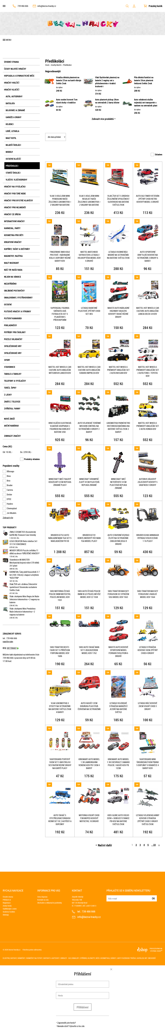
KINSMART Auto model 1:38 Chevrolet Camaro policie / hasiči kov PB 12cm (118, 764)
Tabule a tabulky (12, 373)
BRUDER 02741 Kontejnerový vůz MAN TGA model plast (89, 538)
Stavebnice (9, 366)
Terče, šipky (10, 387)
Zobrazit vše (8, 517)
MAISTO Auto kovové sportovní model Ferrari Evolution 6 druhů (118, 652)
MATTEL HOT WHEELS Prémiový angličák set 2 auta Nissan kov (118, 369)
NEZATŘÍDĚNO (10, 283)
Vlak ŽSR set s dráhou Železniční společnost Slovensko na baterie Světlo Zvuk (23, 587)
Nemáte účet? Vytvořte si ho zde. (71, 1026)
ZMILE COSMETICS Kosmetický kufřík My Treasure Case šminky (23, 533)
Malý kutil (11, 138)
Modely (9, 151)
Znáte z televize (12, 401)
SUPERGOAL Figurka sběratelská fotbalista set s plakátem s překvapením (60, 313)
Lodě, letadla (12, 131)
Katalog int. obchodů (146, 958)
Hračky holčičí (11, 82)
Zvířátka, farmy (12, 408)
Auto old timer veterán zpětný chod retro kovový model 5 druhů (147, 198)
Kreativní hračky (13, 242)
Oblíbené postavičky (14, 290)
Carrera (10, 489)
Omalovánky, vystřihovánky (18, 297)
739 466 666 (23, 5)
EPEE (9, 499)
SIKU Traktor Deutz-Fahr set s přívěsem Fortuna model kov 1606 (60, 652)
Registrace (6, 902)
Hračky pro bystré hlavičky (18, 200)
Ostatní (8, 304)
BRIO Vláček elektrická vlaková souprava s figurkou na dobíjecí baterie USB (60, 427)
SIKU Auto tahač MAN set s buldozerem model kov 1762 (89, 650)
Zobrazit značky (12, 435)
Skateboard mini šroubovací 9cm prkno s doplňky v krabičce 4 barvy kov (147, 764)
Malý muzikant (11, 262)
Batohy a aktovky (51, 958)
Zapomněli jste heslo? (66, 1022)
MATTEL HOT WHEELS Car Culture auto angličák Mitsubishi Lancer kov (59, 369)
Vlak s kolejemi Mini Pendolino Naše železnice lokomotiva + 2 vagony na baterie (23, 611)
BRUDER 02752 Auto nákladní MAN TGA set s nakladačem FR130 (59, 538)
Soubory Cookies (9, 911)
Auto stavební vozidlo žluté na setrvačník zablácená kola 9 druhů (118, 540)
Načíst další (105, 845)
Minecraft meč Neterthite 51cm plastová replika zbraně (118, 483)
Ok (153, 898)
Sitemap (6, 914)
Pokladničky (10, 325)
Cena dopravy (42, 896)
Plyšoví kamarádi (13, 318)
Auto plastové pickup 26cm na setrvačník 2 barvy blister (107, 101)
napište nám (8, 641)
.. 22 (153, 844)
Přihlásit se (7, 899)
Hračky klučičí (11, 89)
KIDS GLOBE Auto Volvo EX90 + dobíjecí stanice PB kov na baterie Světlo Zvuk (118, 820)
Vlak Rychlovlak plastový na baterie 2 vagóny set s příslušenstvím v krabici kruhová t (107, 82)
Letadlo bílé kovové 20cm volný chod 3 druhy (147, 706)
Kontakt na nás (43, 899)
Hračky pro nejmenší (15, 207)
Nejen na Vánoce (12, 276)
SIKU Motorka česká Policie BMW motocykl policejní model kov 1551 (60, 596)
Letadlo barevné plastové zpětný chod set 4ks (89, 310)
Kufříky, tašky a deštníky (17, 249)
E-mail (108, 896)
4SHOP (159, 951)
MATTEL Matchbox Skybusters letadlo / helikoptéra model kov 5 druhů (89, 256)
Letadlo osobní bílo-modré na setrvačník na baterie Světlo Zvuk (118, 254)
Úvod (47, 65)
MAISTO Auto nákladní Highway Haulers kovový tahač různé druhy (118, 312)
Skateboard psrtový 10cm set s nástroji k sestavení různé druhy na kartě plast (59, 764)
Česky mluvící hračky (15, 68)
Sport (7, 360)
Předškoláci (12, 165)
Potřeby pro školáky (15, 332)
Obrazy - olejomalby (70, 958)
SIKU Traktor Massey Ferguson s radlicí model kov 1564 (147, 594)
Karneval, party (12, 228)
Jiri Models (11, 513)
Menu (8, 39)
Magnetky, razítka (13, 255)
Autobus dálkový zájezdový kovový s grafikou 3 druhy (148, 482)
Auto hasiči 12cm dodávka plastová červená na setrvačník (89, 706)
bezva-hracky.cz (14, 949)
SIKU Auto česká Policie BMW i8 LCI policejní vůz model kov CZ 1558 (89, 594)
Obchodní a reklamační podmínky (49, 902)
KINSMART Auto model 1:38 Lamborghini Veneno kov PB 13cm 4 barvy (89, 764)
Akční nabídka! (11, 425)
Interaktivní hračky (14, 221)
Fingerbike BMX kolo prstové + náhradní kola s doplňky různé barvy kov (60, 256)
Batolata (10, 103)
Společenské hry (13, 346)
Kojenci (9, 124)
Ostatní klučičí (13, 158)
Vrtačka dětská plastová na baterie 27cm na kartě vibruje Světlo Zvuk (68, 80)
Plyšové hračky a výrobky (17, 311)
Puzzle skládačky (13, 339)
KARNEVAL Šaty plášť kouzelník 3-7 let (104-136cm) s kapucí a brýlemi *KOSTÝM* (25, 574)
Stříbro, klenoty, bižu (89, 958)
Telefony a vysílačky (15, 380)
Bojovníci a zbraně (15, 110)
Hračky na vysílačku (14, 186)
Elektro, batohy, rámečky (14, 958)
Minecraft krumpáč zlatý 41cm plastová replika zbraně (89, 482)
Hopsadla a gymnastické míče (19, 75)
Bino (9, 476)
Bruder (10, 485)
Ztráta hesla (7, 905)
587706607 (13, 648)
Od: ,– (8, 452)
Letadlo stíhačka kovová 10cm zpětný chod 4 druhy (148, 650)
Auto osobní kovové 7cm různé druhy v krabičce (66, 101)
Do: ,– (26, 452)
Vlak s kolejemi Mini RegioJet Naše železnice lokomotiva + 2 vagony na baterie (24, 599)
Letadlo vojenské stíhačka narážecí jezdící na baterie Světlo (118, 708)
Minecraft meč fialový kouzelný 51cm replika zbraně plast (60, 482)
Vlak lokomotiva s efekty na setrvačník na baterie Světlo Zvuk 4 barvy (60, 708)
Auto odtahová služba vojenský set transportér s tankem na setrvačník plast (145, 102)
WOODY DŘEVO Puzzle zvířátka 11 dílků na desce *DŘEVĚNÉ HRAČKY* (25, 552)
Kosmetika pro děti (13, 235)
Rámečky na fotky (34, 958)
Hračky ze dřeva (12, 214)
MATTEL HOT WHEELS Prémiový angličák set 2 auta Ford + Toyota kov (147, 371)
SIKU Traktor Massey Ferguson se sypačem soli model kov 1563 (118, 594)
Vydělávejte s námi (9, 908)
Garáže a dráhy (13, 117)
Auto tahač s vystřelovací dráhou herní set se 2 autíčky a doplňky (59, 820)
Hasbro (10, 503)
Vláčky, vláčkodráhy (16, 179)
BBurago (10, 471)
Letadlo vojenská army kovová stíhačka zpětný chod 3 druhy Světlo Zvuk (147, 820)
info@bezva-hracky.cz (46, 5)
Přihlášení (82, 1007)
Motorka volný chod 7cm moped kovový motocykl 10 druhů (89, 818)
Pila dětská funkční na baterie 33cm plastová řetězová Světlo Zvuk (143, 80)
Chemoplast (12, 508)
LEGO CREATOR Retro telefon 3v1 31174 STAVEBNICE (23, 543)
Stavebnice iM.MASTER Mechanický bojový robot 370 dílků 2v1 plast (24, 562)
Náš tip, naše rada (13, 269)
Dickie (9, 494)
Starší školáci (13, 172)
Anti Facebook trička (126, 958)
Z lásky (8, 394)
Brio (8, 480)
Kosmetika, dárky (108, 958)
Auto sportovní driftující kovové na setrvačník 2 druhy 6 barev (147, 256)
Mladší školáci (13, 144)
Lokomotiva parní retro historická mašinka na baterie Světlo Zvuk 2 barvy (118, 427)
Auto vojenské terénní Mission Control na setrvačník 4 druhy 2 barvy (89, 427)
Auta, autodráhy (14, 96)
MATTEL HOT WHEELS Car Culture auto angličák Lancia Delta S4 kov (147, 310)
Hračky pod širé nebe (15, 193)
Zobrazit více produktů (103, 118)
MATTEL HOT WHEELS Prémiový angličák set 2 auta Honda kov (147, 425)
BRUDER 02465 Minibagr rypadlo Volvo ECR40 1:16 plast (147, 538)
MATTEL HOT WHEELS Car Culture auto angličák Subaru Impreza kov (89, 369)
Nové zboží (9, 418)
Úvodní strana (11, 61)
